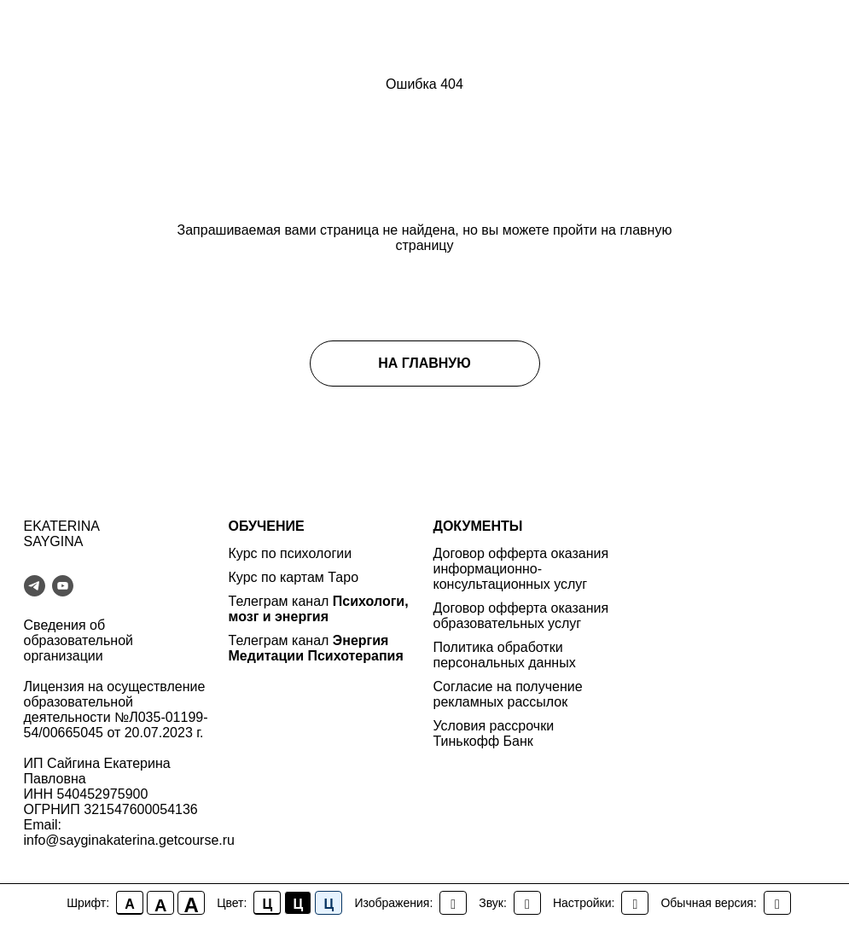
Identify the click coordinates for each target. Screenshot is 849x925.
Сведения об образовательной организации (78, 640)
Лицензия (54, 686)
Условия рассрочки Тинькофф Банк (494, 733)
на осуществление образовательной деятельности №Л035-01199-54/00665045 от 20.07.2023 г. (116, 709)
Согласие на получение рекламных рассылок (508, 694)
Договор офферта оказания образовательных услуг (521, 616)
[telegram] (34, 585)
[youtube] (62, 585)
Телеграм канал (281, 601)
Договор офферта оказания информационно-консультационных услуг (521, 568)
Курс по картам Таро (294, 577)
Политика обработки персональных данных (504, 655)
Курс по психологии (290, 553)
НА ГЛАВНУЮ (424, 363)
